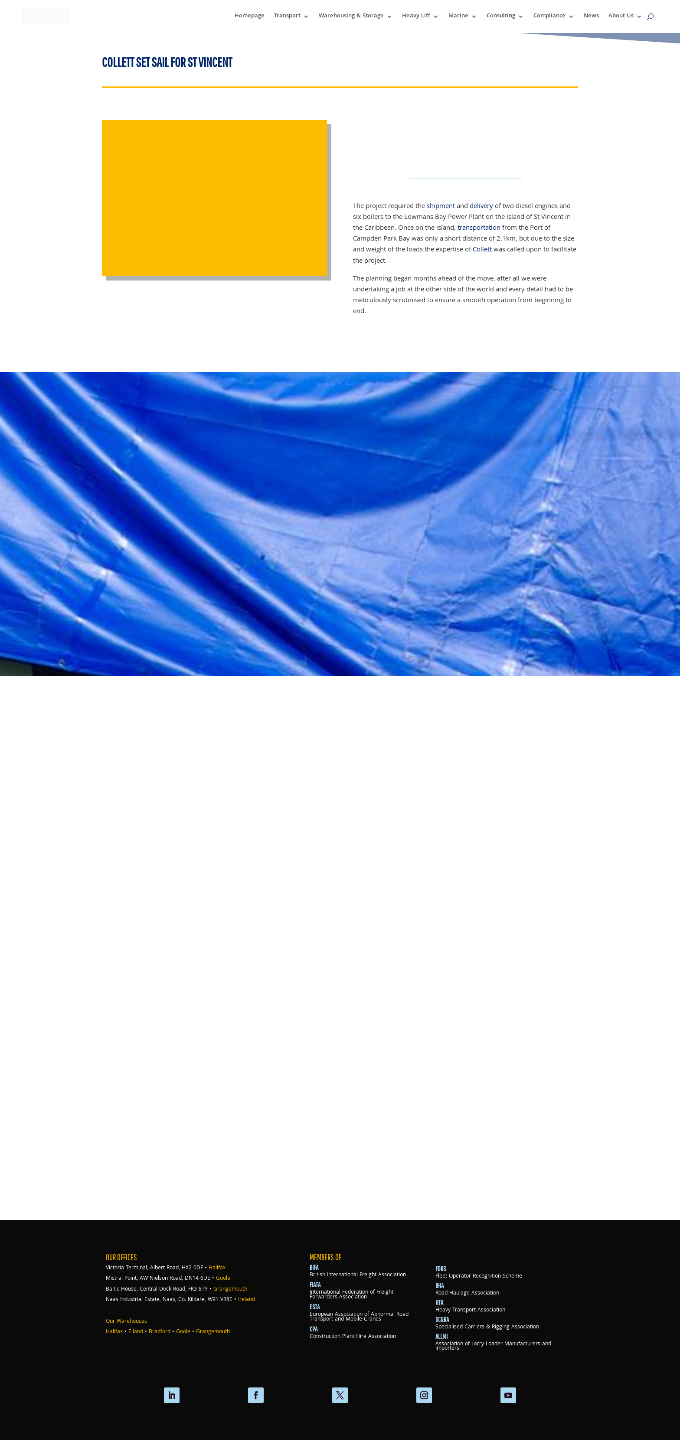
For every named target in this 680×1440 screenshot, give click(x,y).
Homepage (250, 16)
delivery (481, 206)
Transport (287, 16)
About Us (621, 16)
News (591, 16)
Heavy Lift (416, 16)
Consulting (501, 16)
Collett (482, 249)
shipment (441, 206)
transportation (479, 228)
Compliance (549, 16)
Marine (458, 16)
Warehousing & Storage (351, 16)
